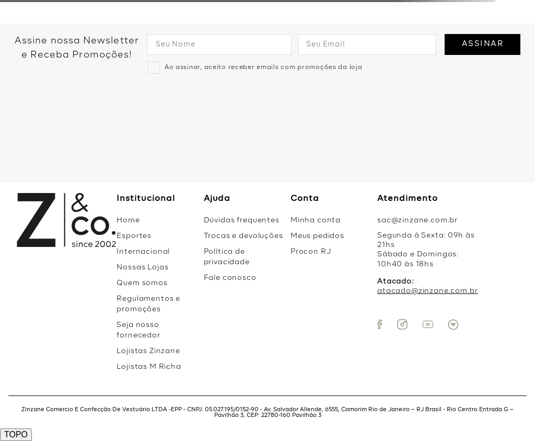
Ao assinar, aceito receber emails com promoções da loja (264, 67)
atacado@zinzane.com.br (427, 291)
